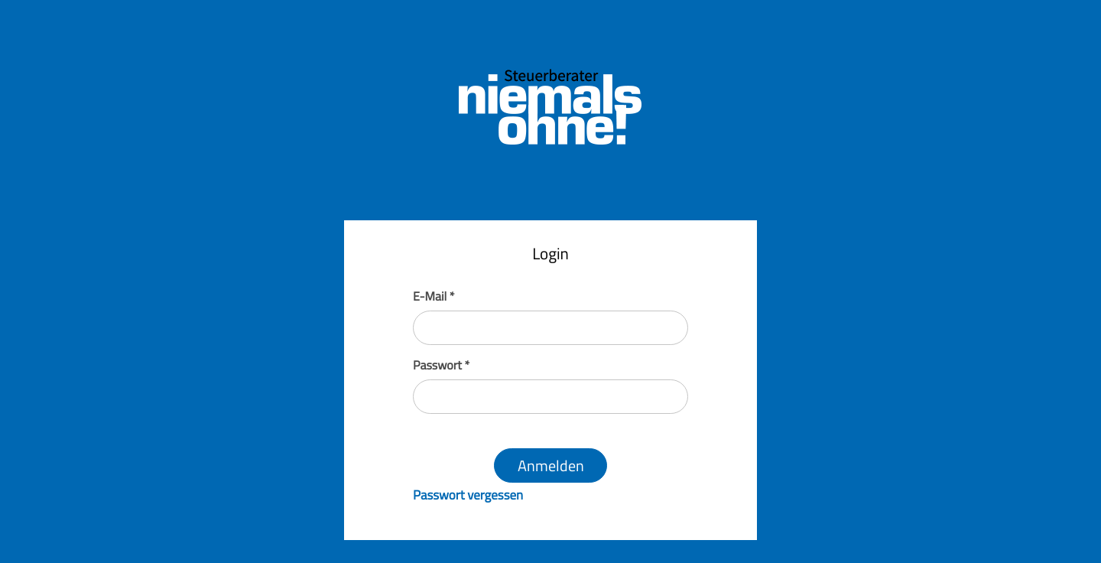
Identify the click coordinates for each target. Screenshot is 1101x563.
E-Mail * (433, 297)
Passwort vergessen (468, 495)
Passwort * (441, 365)
